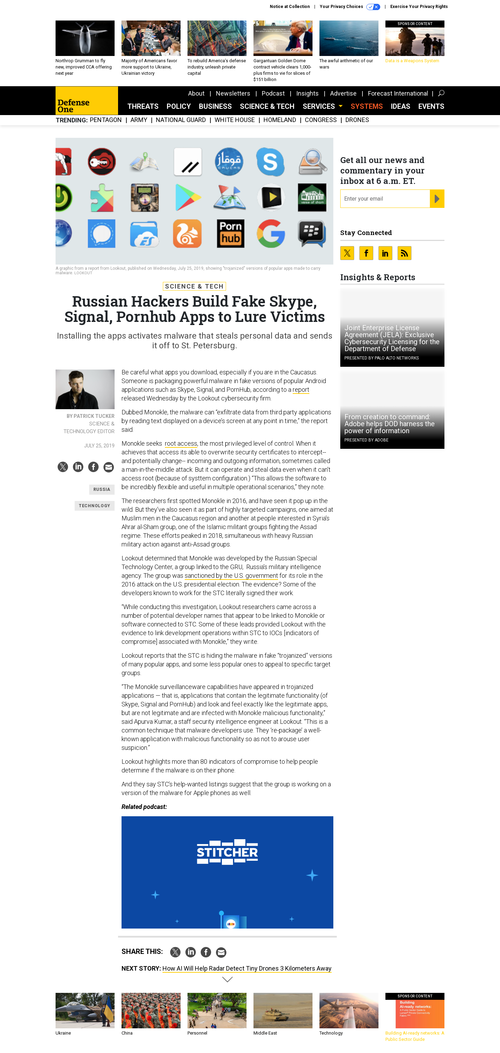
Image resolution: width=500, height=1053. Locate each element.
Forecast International (398, 93)
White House (235, 120)
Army (139, 120)
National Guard (181, 120)
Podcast (273, 93)
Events (431, 106)
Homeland (280, 120)
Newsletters (233, 93)
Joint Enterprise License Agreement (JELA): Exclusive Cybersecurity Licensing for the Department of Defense (392, 338)
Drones (357, 120)
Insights (307, 93)
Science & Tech (267, 106)
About (196, 93)
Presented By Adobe (366, 440)
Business (215, 106)
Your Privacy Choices (350, 7)
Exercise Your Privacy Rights (419, 6)
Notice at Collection (290, 6)
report (301, 389)
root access (181, 443)
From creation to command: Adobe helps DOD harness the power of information (389, 424)
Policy (179, 106)
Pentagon (106, 120)
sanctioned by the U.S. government (231, 575)
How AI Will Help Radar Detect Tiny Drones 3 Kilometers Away (247, 968)
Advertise (343, 93)
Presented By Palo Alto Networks (381, 358)
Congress (321, 120)
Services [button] (320, 106)
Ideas (400, 106)
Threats (143, 106)
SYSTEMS (367, 106)
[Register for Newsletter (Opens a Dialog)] (437, 199)
